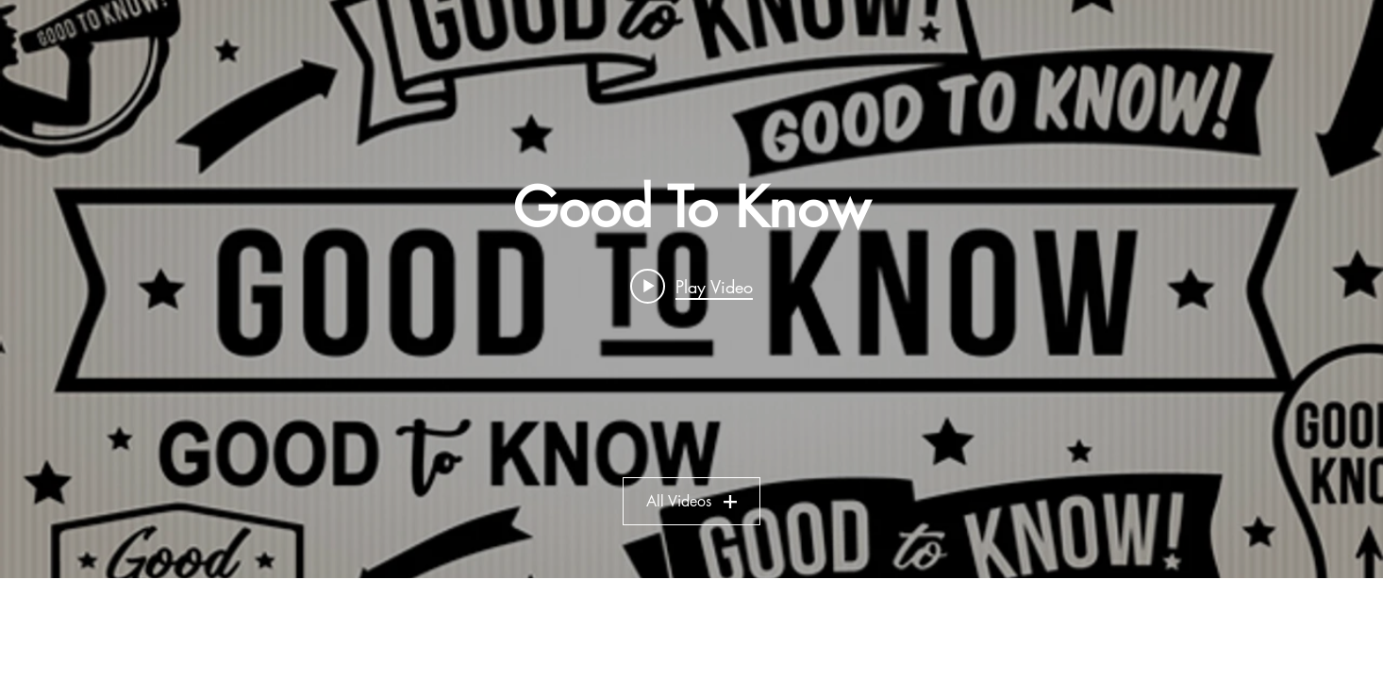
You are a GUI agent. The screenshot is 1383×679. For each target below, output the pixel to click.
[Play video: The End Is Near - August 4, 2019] (691, 286)
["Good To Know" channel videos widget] (691, 289)
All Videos (691, 501)
